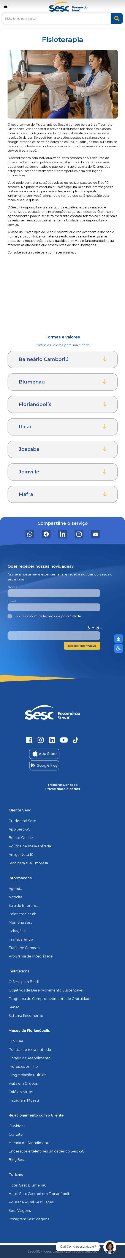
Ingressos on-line (23, 1067)
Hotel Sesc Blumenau (28, 1185)
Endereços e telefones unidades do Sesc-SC (46, 1151)
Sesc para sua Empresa (28, 863)
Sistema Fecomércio (26, 1016)
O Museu (17, 1041)
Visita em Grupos (23, 1083)
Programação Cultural (28, 1075)
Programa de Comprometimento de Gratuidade (50, 999)
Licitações (17, 931)
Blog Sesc (17, 1160)
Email (12, 601)
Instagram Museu (24, 1100)
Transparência (21, 939)
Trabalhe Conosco (24, 948)
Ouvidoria (17, 1126)
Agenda (15, 889)
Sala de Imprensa (23, 906)
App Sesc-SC (19, 829)
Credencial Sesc (22, 821)
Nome (12, 587)
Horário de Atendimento (30, 1058)
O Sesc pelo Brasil (24, 982)
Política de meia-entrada (30, 846)
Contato (16, 1134)
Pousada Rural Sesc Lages (31, 1202)
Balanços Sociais (22, 914)
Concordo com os (44, 616)
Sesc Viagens (20, 1211)
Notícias (15, 897)
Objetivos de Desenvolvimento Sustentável (46, 990)
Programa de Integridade (31, 956)
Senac (14, 1007)
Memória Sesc (20, 922)
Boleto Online (21, 838)
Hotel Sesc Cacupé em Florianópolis (39, 1194)
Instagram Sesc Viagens (29, 1219)
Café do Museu (22, 1092)
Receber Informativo (82, 645)
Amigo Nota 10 (21, 855)
